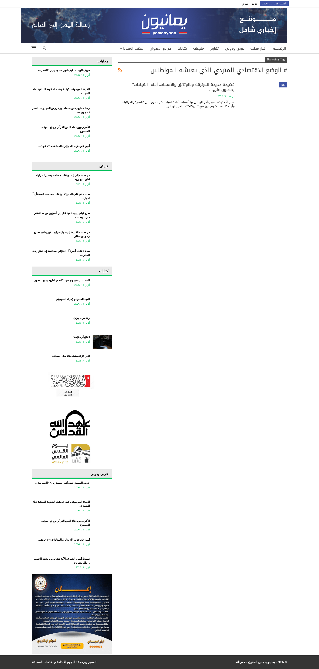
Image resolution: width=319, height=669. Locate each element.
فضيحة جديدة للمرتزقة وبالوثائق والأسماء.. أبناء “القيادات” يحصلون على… (183, 87)
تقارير (214, 48)
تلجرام (245, 4)
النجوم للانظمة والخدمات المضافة (53, 662)
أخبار (282, 84)
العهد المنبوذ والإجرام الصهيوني (73, 299)
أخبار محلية (258, 48)
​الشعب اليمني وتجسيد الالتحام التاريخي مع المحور (62, 280)
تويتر (254, 4)
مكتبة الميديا (133, 48)
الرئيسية (279, 48)
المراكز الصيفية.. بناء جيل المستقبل (70, 356)
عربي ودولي (234, 48)
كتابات (182, 48)
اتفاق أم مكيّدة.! (81, 337)
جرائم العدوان (160, 48)
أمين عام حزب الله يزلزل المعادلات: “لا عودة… (64, 146)
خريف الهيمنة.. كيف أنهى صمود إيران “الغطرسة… (62, 70)
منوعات (198, 48)
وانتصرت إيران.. (81, 318)
